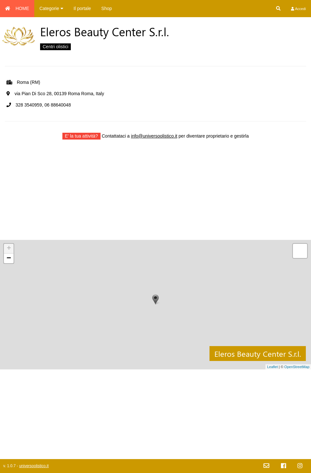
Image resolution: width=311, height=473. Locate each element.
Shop (106, 8)
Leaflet (272, 367)
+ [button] (9, 248)
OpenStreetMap (296, 367)
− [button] (8, 258)
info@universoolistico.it (154, 136)
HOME (17, 8)
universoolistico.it (33, 466)
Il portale (82, 8)
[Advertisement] (155, 194)
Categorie (51, 8)
